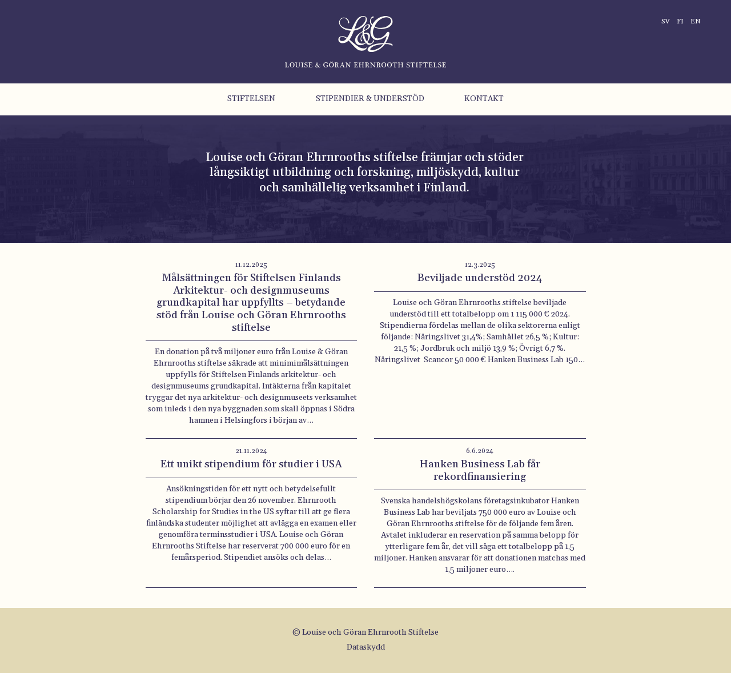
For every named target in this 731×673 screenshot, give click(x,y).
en (695, 21)
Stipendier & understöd (370, 99)
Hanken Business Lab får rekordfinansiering (480, 470)
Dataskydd (366, 647)
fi (680, 21)
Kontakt (484, 99)
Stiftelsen (251, 99)
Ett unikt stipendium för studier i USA (251, 464)
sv (665, 21)
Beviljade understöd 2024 (479, 278)
